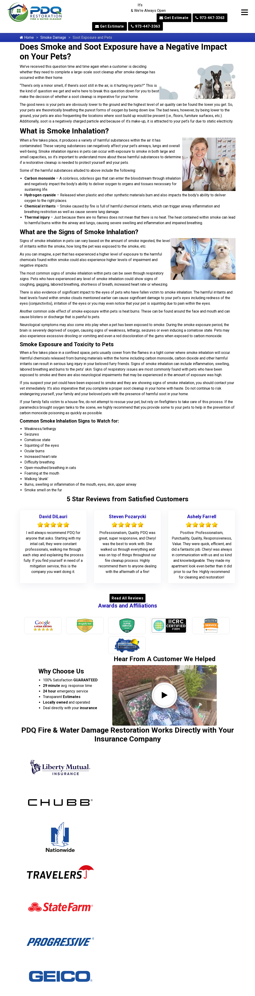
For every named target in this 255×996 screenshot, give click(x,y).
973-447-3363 (210, 18)
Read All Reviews (127, 598)
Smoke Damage (53, 37)
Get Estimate (173, 18)
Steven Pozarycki (127, 516)
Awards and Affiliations (127, 605)
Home (27, 37)
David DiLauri (53, 516)
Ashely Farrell (201, 516)
